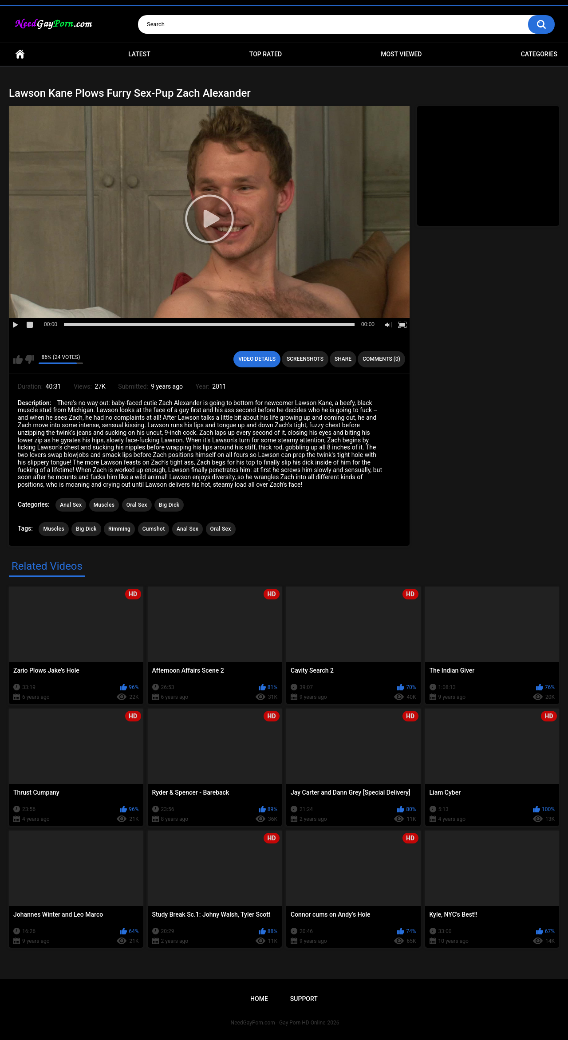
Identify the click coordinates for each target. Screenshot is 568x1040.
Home (20, 54)
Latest (139, 54)
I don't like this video (29, 359)
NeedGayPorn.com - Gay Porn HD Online (278, 1023)
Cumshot (153, 529)
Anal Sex (71, 505)
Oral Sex (136, 505)
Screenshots (305, 359)
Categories (539, 54)
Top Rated (265, 54)
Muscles (104, 505)
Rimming (119, 529)
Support (304, 998)
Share (343, 359)
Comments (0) (381, 359)
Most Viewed (401, 54)
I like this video (18, 359)
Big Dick (169, 505)
